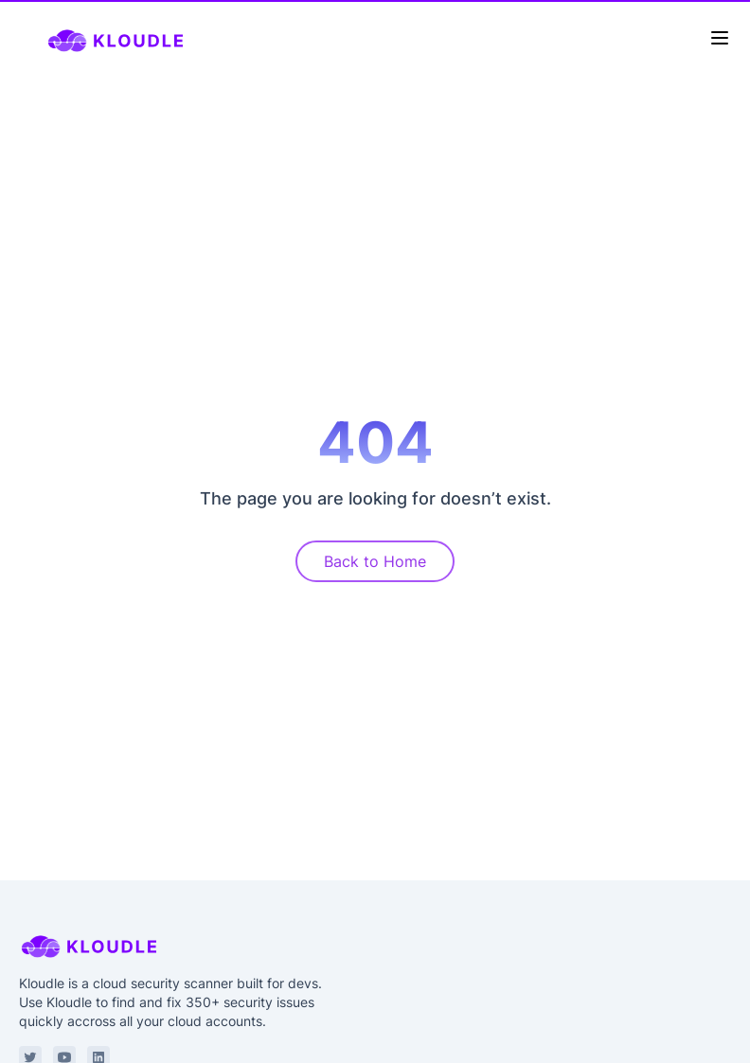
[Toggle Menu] (719, 38)
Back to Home (375, 561)
